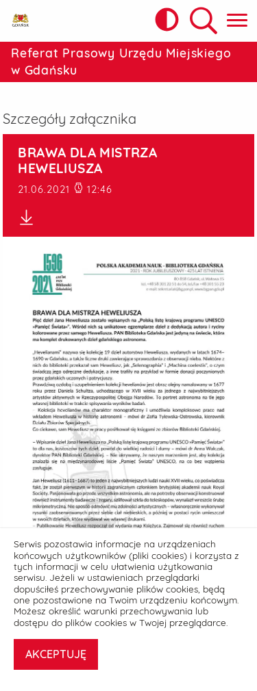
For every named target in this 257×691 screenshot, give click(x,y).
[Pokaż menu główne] (237, 21)
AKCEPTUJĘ (55, 654)
